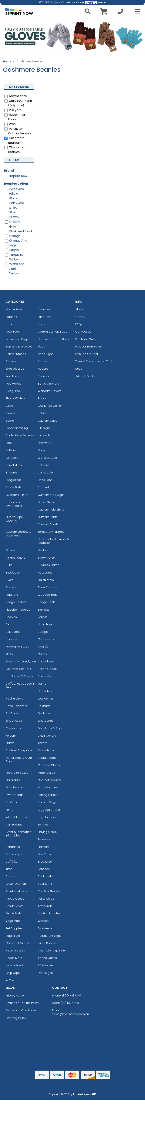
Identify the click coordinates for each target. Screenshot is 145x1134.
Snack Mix (44, 676)
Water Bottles (47, 458)
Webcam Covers (49, 391)
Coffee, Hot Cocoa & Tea (20, 685)
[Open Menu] (136, 11)
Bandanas (13, 847)
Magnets (12, 595)
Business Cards (48, 565)
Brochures (45, 862)
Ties (8, 624)
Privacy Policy (15, 995)
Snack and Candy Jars (21, 661)
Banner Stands (16, 354)
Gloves (10, 550)
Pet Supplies (14, 928)
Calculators (46, 580)
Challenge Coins (49, 406)
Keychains (13, 376)
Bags (41, 324)
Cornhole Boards (49, 780)
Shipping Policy (16, 1018)
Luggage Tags (47, 595)
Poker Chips (46, 899)
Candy (42, 654)
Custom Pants (48, 517)
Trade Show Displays (20, 435)
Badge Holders (16, 602)
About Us (81, 309)
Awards (43, 646)
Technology (14, 854)
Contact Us (83, 331)
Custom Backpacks (19, 750)
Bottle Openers (48, 384)
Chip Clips (13, 973)
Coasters (44, 309)
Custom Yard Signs (51, 495)
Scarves (11, 617)
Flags (41, 346)
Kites (9, 869)
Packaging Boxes (17, 646)
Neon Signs (45, 354)
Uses (78, 369)
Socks (10, 421)
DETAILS (102, 2)
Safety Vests (14, 906)
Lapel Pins (44, 317)
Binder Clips (14, 721)
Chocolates (46, 661)
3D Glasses (45, 965)
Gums (42, 684)
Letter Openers (16, 884)
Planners (43, 847)
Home (7, 61)
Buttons (11, 450)
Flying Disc (13, 391)
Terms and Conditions (21, 1010)
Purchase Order (86, 339)
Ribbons (43, 398)
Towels (10, 413)
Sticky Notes (46, 558)
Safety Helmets (16, 891)
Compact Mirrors (17, 943)
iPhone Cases (47, 958)
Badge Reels (46, 602)
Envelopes (13, 572)
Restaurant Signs (49, 936)
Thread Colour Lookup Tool (93, 361)
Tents (9, 810)
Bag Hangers (47, 817)
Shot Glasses (15, 369)
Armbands (45, 906)
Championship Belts (52, 950)
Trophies (11, 639)
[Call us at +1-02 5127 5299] (120, 12)
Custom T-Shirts (17, 495)
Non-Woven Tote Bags (53, 339)
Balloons (43, 465)
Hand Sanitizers (16, 706)
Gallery (80, 317)
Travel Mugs (14, 465)
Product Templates (88, 346)
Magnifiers (13, 936)
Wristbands (45, 721)
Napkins (43, 369)
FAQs (78, 324)
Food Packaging (17, 428)
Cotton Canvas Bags (52, 331)
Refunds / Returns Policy (22, 1003)
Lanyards (44, 435)
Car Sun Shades (49, 891)
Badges (43, 632)
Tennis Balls (13, 913)
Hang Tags (45, 624)
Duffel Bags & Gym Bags (19, 759)
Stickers (11, 361)
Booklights (45, 884)
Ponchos (44, 869)
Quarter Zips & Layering (16, 518)
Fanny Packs (46, 750)
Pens (9, 443)
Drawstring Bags (17, 339)
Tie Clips (11, 802)
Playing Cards (47, 832)
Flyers (9, 580)
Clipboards (13, 728)
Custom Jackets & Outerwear (19, 533)
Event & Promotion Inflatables (18, 833)
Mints (9, 654)
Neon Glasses (15, 950)
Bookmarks (45, 876)
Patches (11, 317)
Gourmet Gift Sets (18, 669)
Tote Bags (13, 331)
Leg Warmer (46, 698)
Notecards (45, 572)
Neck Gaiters (14, 698)
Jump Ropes (46, 943)
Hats (9, 324)
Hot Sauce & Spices (19, 676)
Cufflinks (11, 862)
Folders (11, 736)
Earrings (43, 824)
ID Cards (12, 472)
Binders (11, 587)
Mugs (41, 450)
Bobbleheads (47, 758)
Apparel (43, 487)
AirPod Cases (15, 899)
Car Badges (14, 824)
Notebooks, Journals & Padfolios (53, 541)
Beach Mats (14, 958)
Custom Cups (47, 421)
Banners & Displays (19, 346)
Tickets (42, 743)
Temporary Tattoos (51, 532)
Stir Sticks (12, 713)
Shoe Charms (47, 587)
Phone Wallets (15, 398)
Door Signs (45, 973)
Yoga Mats (13, 921)
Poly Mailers (14, 384)
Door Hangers (15, 787)
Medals (43, 550)
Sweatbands (14, 795)
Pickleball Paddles (18, 610)
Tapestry (44, 839)
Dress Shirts (46, 502)
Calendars (13, 780)
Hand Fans (45, 480)
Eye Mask (44, 713)
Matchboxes (46, 773)
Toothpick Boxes (17, 773)
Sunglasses (14, 480)
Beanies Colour (16, 183)
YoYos (10, 980)
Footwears (45, 928)
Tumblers (12, 458)
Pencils (42, 617)
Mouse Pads (14, 309)
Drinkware (44, 443)
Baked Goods (47, 669)
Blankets (43, 610)
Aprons (43, 361)
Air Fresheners (15, 558)
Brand (9, 170)
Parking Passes (48, 795)
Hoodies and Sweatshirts (14, 504)
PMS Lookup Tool (86, 354)
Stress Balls (13, 487)
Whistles (43, 921)
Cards (10, 743)
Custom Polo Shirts (51, 509)
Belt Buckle (13, 632)
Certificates (46, 639)
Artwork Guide (85, 376)
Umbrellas (45, 691)
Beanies (43, 376)
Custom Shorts (48, 524)
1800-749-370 (71, 995)
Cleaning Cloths (49, 765)
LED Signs (44, 428)
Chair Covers (47, 736)
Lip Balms (44, 706)
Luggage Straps (49, 810)
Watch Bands (15, 965)
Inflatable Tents (16, 817)
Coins (10, 406)
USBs (9, 565)
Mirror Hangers (48, 787)
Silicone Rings (47, 802)
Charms (11, 876)
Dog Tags (44, 854)
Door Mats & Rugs (50, 728)
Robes (42, 413)
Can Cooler (46, 472)
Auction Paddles (49, 913)
